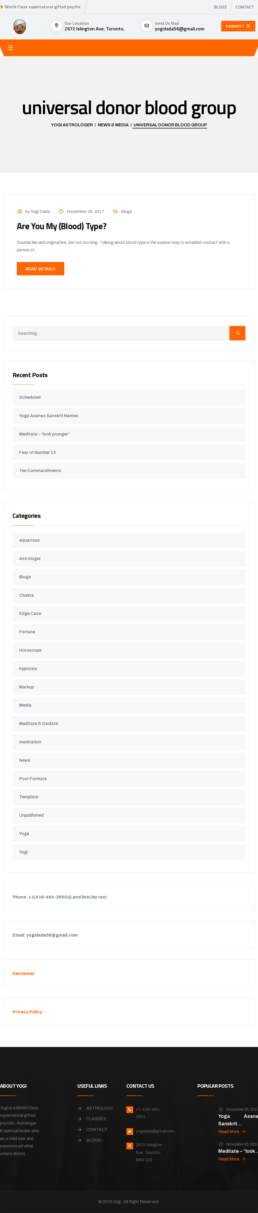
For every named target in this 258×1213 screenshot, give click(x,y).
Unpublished (33, 815)
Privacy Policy (29, 1012)
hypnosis (30, 668)
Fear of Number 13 (39, 452)
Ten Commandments (42, 470)
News (26, 760)
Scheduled (31, 397)
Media (27, 705)
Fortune (29, 632)
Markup (28, 687)
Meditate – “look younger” (46, 434)
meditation (32, 742)
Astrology (99, 1108)
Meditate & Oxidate (40, 723)
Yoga (26, 833)
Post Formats (35, 778)
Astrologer (31, 558)
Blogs (220, 7)
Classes (96, 1119)
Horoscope (32, 650)
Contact (245, 7)
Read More (232, 1131)
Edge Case (32, 613)
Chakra (28, 595)
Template (30, 797)
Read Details (40, 268)
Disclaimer (25, 973)
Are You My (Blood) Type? (66, 225)
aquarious (31, 540)
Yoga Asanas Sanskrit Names (50, 415)
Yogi (25, 852)
